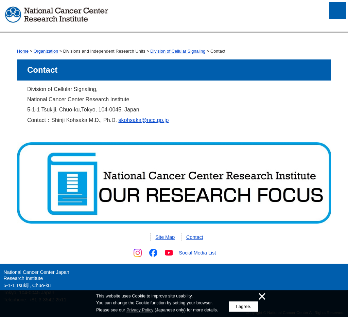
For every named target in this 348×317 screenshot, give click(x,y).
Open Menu (337, 10)
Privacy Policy (140, 310)
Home (23, 51)
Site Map (165, 237)
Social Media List (197, 253)
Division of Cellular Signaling (177, 51)
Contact (194, 237)
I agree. (243, 307)
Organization (46, 51)
